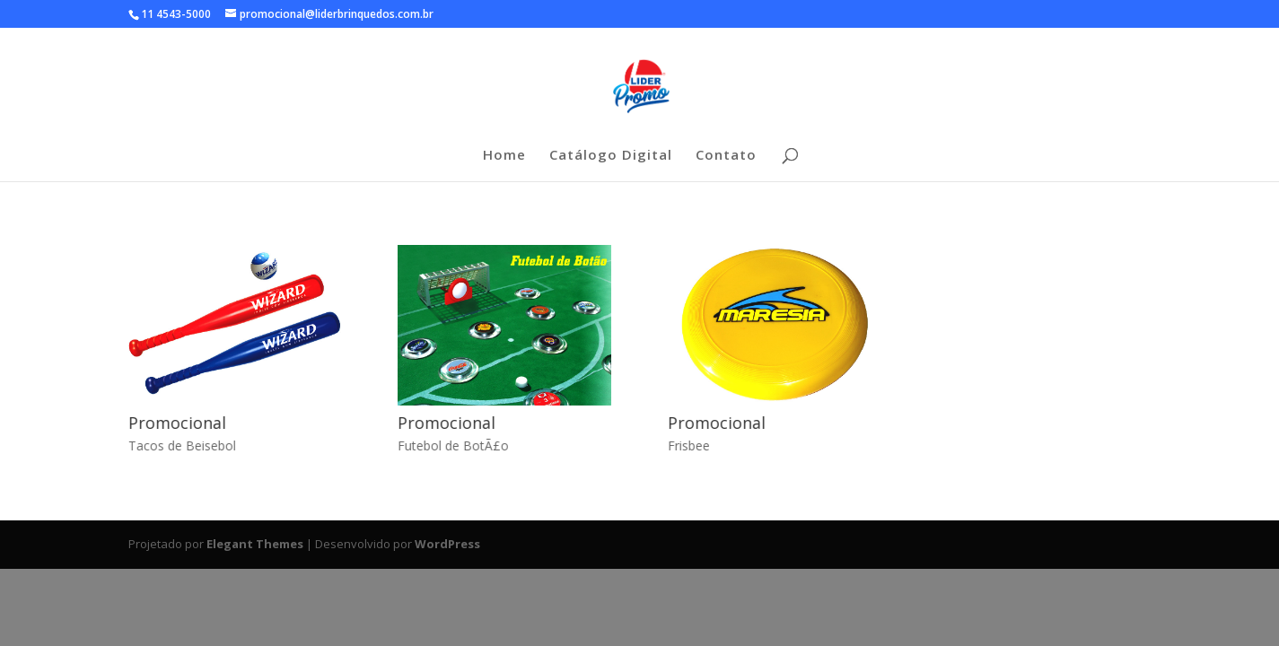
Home (504, 155)
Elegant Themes (254, 544)
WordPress (447, 544)
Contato (726, 155)
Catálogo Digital (610, 155)
